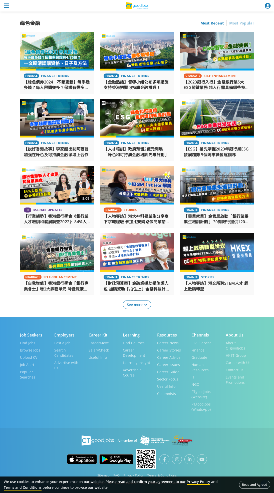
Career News (168, 342)
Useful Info (98, 357)
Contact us (234, 369)
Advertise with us (66, 365)
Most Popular (241, 23)
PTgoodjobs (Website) (201, 394)
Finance (197, 350)
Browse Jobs (30, 350)
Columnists (166, 393)
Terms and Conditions (23, 487)
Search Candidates (63, 353)
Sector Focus (167, 378)
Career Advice (168, 357)
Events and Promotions (235, 379)
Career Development (134, 353)
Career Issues (168, 364)
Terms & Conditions (162, 475)
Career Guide (168, 371)
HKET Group (236, 355)
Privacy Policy (133, 475)
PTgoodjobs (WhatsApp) (201, 407)
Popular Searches (27, 374)
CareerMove (99, 342)
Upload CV (28, 357)
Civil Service (201, 342)
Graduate (199, 357)
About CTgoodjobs (235, 345)
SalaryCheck (99, 350)
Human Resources (200, 367)
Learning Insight (136, 362)
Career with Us (238, 362)
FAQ (116, 475)
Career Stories (169, 350)
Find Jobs (27, 342)
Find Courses (134, 342)
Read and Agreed (254, 484)
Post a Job (62, 342)
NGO (195, 384)
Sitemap (103, 475)
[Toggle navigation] (6, 5)
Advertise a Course (132, 372)
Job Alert (27, 364)
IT (192, 376)
